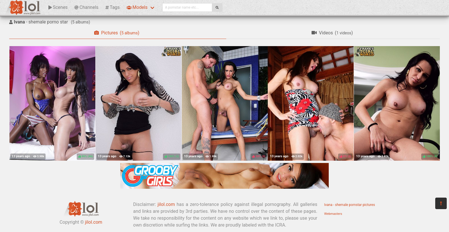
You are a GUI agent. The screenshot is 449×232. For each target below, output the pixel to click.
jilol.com (93, 222)
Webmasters (333, 214)
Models (137, 7)
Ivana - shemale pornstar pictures (349, 205)
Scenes (58, 7)
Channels (86, 7)
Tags (112, 7)
